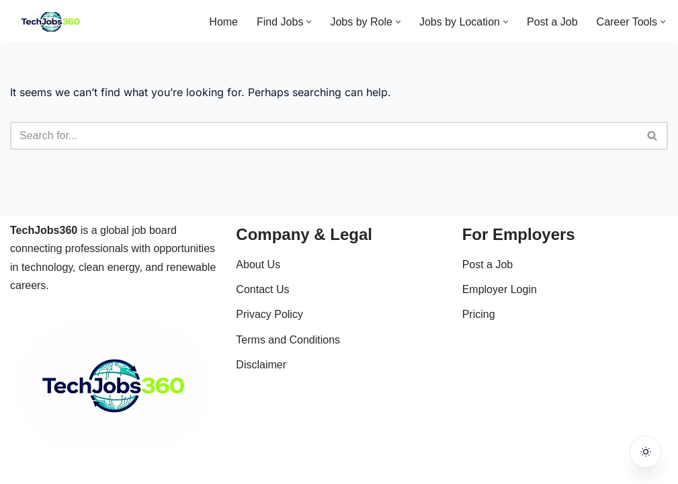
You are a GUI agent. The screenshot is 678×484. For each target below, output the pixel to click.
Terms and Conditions (288, 340)
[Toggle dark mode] (646, 452)
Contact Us (262, 289)
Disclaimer (261, 364)
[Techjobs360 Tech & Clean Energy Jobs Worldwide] (50, 22)
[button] (308, 21)
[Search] (324, 136)
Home (223, 22)
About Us (258, 264)
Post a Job (552, 22)
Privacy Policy (269, 314)
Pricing (478, 314)
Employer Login (499, 289)
